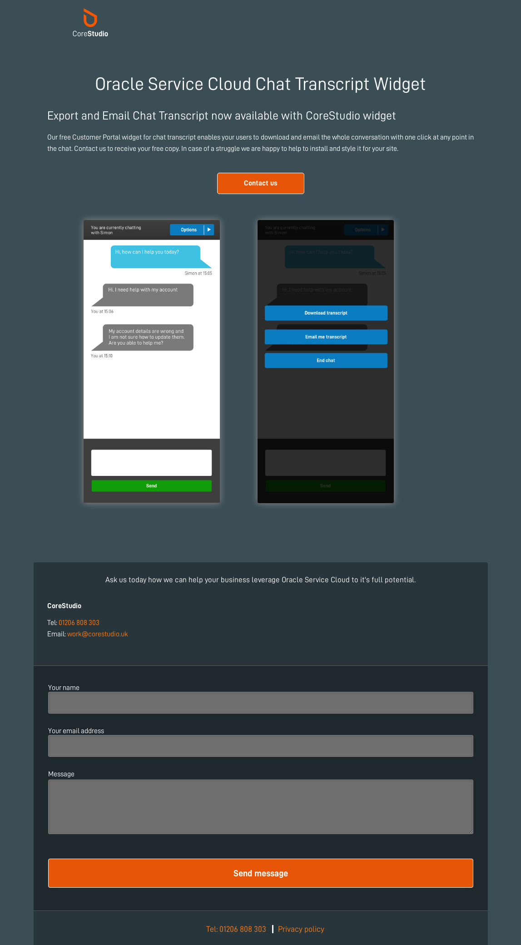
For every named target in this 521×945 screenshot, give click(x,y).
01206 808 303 (79, 622)
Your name (63, 687)
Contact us (261, 183)
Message (61, 774)
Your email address (76, 731)
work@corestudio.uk (97, 634)
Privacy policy (301, 929)
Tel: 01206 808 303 (236, 929)
